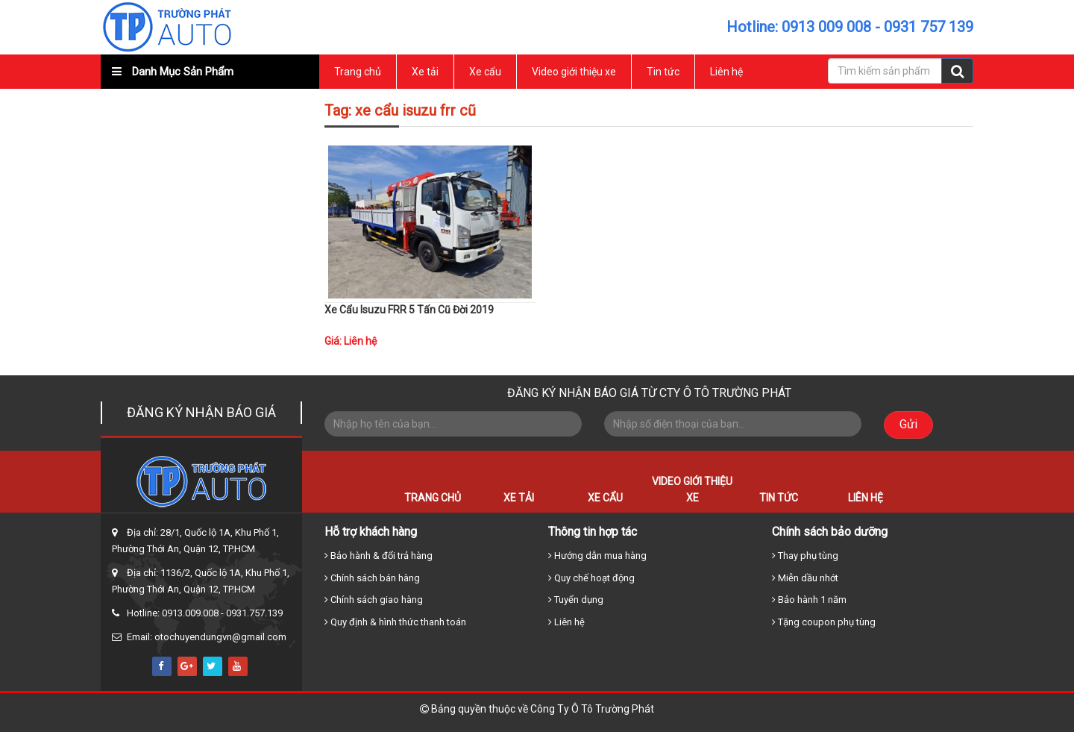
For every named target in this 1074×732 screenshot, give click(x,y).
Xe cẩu (485, 72)
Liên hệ (726, 72)
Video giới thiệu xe (574, 72)
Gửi (908, 424)
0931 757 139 (928, 27)
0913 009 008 (826, 27)
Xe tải (425, 72)
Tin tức (663, 72)
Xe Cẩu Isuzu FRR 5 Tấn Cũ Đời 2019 (409, 310)
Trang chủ (357, 72)
